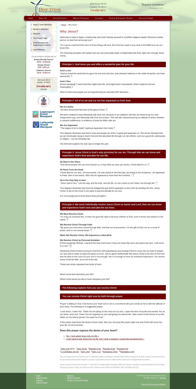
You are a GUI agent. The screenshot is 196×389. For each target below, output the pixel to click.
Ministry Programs (81, 18)
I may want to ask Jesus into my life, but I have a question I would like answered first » (105, 339)
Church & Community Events (121, 18)
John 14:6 (85, 352)
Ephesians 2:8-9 (110, 352)
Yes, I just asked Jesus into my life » (82, 336)
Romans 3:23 (95, 349)
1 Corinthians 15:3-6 (69, 352)
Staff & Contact (60, 18)
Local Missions (39, 50)
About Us (43, 18)
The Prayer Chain (40, 38)
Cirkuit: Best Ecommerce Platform (153, 384)
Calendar (99, 18)
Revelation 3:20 (127, 352)
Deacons (36, 34)
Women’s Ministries (41, 29)
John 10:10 (82, 349)
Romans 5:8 (122, 349)
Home (30, 18)
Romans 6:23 (109, 349)
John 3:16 (65, 349)
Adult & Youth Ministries (42, 25)
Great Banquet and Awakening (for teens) (42, 44)
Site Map (162, 378)
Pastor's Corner (146, 18)
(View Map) (43, 89)
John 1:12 (96, 352)
